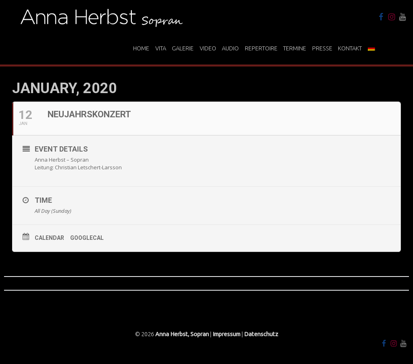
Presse (322, 48)
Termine (294, 48)
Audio (230, 48)
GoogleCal (87, 238)
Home (141, 48)
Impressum (226, 334)
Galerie (183, 48)
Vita (160, 48)
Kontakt (350, 48)
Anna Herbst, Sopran (182, 334)
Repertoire (261, 48)
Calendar (49, 238)
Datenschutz (261, 334)
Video (208, 48)
